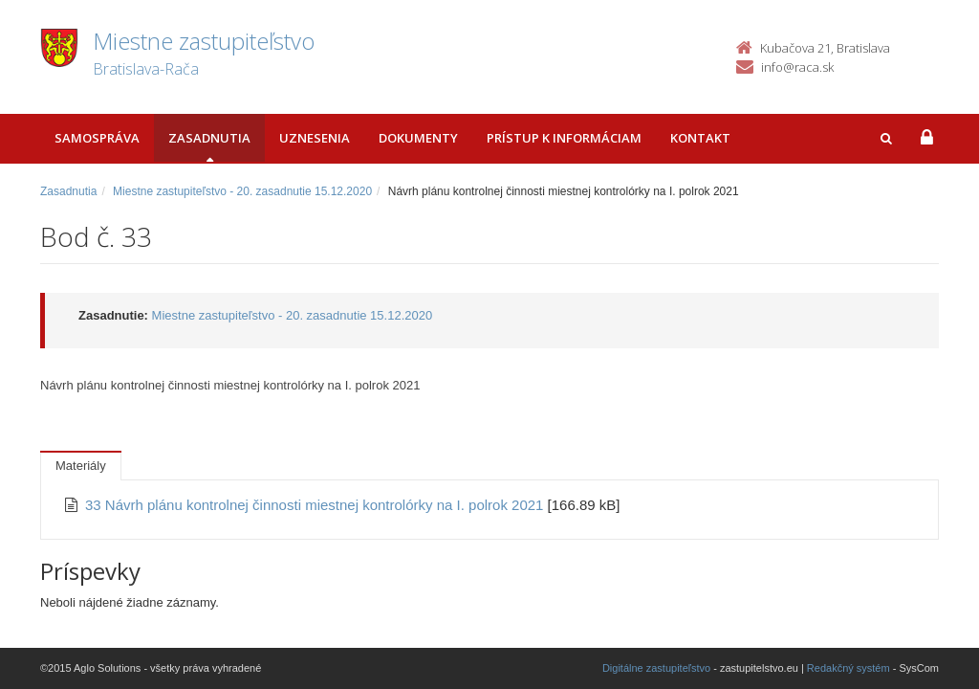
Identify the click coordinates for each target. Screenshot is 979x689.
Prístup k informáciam (564, 137)
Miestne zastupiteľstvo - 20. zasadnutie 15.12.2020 (242, 191)
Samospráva (97, 137)
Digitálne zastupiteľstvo (656, 668)
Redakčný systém (848, 668)
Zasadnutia (209, 137)
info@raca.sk (797, 67)
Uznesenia (314, 137)
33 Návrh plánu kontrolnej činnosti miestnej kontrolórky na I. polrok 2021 (316, 505)
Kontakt (700, 137)
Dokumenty (418, 137)
